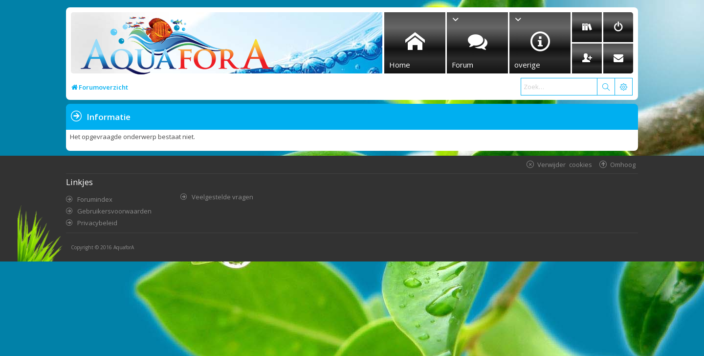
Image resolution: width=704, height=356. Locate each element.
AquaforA (123, 247)
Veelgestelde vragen (222, 196)
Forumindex (94, 199)
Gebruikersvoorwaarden (114, 211)
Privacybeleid (97, 222)
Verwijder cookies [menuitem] (564, 164)
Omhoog (623, 164)
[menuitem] (587, 27)
